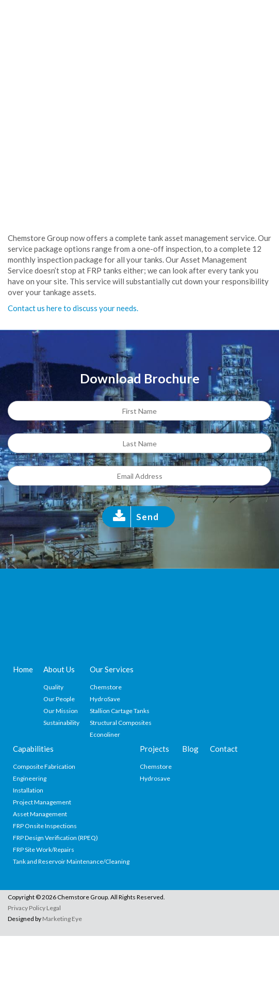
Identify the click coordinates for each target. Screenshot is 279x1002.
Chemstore (106, 687)
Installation (28, 790)
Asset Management (40, 814)
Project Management (42, 802)
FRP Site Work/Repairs (43, 849)
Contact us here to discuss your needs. (73, 308)
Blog (190, 748)
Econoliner (105, 734)
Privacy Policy (26, 908)
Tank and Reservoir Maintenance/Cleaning (71, 861)
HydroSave (105, 699)
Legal (53, 908)
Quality (53, 687)
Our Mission (60, 711)
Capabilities (33, 748)
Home (23, 669)
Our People (59, 699)
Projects (154, 748)
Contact (224, 748)
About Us (59, 669)
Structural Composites (121, 722)
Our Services (112, 669)
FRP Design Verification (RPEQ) (55, 838)
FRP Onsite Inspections (45, 826)
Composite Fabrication (44, 766)
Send (147, 516)
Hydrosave (155, 778)
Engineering (29, 778)
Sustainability (61, 722)
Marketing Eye (62, 919)
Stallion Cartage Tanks (120, 711)
